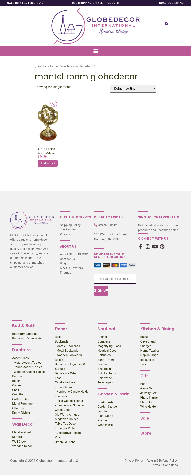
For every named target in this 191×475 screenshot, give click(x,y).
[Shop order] (133, 89)
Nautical (106, 329)
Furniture (21, 350)
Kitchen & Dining (157, 329)
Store (145, 433)
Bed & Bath (23, 326)
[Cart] (165, 26)
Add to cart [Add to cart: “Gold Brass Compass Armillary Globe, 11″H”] (48, 163)
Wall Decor (23, 424)
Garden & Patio (113, 394)
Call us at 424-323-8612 (25, 2)
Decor (61, 329)
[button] (95, 51)
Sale (144, 418)
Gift (144, 376)
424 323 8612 (107, 225)
